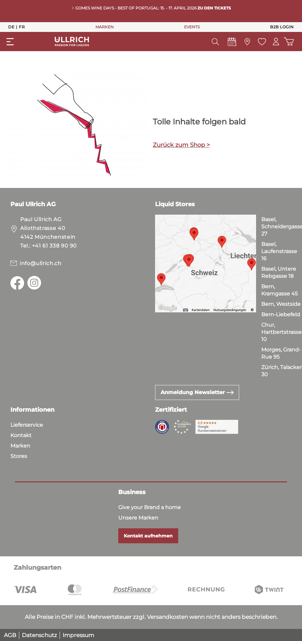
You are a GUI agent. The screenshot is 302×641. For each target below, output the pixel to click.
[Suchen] (215, 41)
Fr (22, 26)
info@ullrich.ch (41, 263)
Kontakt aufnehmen (148, 536)
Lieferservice (26, 425)
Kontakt (21, 435)
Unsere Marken (138, 518)
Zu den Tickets (214, 8)
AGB (10, 635)
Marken (20, 446)
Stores (18, 456)
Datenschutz (39, 635)
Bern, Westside (281, 304)
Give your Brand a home (149, 507)
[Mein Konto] (275, 41)
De (11, 26)
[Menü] (10, 41)
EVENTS (192, 26)
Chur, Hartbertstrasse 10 (281, 332)
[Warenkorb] (288, 41)
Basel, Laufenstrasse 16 (279, 251)
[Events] (231, 43)
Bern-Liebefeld (280, 314)
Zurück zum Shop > (181, 145)
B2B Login (282, 26)
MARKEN (104, 26)
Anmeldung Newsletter (197, 392)
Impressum (78, 635)
